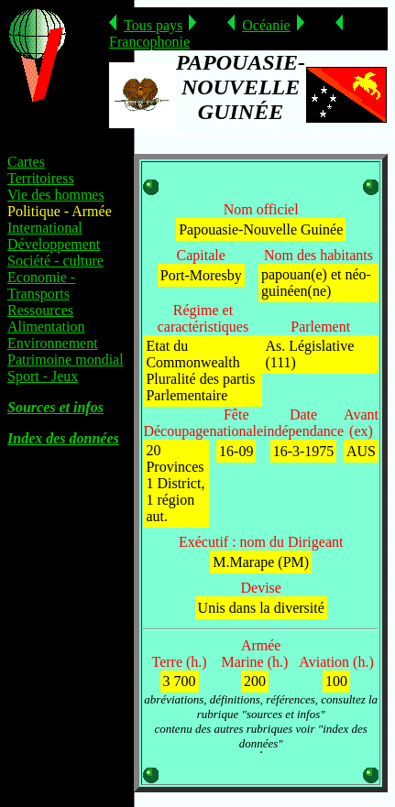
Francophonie (149, 41)
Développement (53, 244)
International (44, 227)
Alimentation (45, 326)
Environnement (52, 343)
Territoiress (40, 178)
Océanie (266, 25)
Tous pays (153, 25)
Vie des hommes (55, 194)
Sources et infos (55, 407)
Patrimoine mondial (65, 359)
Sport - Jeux (42, 376)
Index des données (63, 438)
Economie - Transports (41, 285)
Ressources (40, 310)
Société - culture (55, 260)
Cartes (26, 161)
